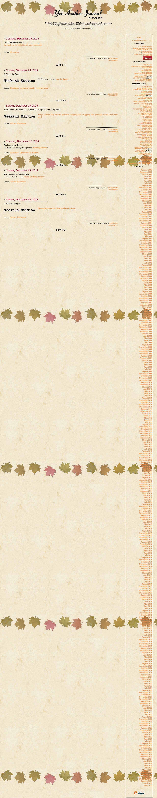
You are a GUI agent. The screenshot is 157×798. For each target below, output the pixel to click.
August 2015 (147, 531)
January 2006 (146, 276)
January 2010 (146, 382)
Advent (13, 123)
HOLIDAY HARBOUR (145, 46)
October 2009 (146, 376)
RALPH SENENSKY (146, 144)
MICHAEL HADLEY (146, 110)
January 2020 (146, 648)
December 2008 (145, 354)
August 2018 (147, 611)
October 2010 (146, 402)
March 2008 (147, 334)
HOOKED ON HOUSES (145, 113)
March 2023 (147, 732)
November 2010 (145, 405)
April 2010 (147, 389)
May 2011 (148, 418)
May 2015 (148, 524)
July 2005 (148, 263)
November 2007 (145, 325)
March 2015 (147, 520)
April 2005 (147, 256)
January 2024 (146, 754)
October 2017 (146, 588)
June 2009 (148, 367)
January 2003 (146, 196)
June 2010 (148, 393)
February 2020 (146, 650)
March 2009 (147, 360)
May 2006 (148, 285)
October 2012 (146, 455)
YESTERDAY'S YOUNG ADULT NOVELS (139, 163)
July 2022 (148, 715)
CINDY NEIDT (148, 69)
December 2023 (145, 752)
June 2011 (148, 420)
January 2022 (146, 701)
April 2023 (147, 735)
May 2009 (148, 365)
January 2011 (146, 409)
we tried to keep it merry (34, 177)
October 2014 (146, 509)
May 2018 (148, 604)
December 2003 (145, 221)
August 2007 (147, 318)
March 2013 (147, 467)
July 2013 (148, 475)
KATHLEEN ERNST (146, 106)
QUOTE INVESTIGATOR (144, 134)
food (37, 88)
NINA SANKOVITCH (146, 143)
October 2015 (146, 535)
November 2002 (145, 192)
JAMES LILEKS (147, 122)
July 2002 (148, 183)
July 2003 (148, 210)
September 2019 (145, 639)
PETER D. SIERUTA (141, 149)
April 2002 (147, 176)
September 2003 (145, 214)
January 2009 (146, 356)
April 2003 (147, 203)
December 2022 (145, 726)
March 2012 (147, 440)
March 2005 (147, 254)
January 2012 (146, 436)
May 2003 (148, 205)
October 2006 (146, 296)
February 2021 (146, 677)
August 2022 (147, 717)
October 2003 (146, 216)
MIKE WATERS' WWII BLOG (143, 81)
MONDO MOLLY (147, 128)
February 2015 (146, 517)
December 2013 (145, 486)
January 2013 (146, 462)
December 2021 (145, 699)
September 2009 (145, 374)
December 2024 (145, 779)
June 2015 (148, 526)
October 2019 (146, 642)
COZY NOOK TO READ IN (144, 49)
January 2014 (146, 489)
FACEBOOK (148, 55)
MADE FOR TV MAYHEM (144, 125)
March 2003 (147, 201)
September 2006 (145, 294)
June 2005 (148, 261)
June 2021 (148, 686)
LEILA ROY (148, 140)
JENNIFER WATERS (140, 76)
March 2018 (147, 599)
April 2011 (147, 416)
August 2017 (147, 584)
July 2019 (148, 635)
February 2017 (146, 571)
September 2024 (145, 772)
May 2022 (148, 710)
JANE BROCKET (140, 95)
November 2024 (145, 777)
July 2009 (148, 369)
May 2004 (148, 232)
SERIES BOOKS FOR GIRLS (143, 147)
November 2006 (145, 298)
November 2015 (145, 537)
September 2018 (145, 613)
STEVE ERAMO (147, 67)
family (32, 88)
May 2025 (148, 785)
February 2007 (146, 305)
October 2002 (146, 190)
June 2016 (148, 553)
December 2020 (145, 673)
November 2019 (145, 644)
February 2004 (146, 225)
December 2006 (145, 300)
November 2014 (145, 511)
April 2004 (147, 230)
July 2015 (148, 529)
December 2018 (145, 619)
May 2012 (148, 444)
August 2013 (147, 478)
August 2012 (147, 451)
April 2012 (147, 442)
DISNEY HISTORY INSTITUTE (143, 101)
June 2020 (148, 659)
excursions (24, 88)
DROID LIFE (148, 104)
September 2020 (145, 666)
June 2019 (148, 633)
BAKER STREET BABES (144, 88)
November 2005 (145, 272)
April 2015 (147, 522)
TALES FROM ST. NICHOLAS (143, 54)
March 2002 (147, 174)
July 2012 (148, 449)
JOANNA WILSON (146, 160)
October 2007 (146, 323)
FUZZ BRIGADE (147, 52)
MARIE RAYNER (147, 135)
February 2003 (146, 199)
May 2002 (148, 179)
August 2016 (147, 557)
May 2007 (148, 312)
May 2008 (148, 338)
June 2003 (148, 207)
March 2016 (147, 546)
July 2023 (148, 741)
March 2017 (147, 573)
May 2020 (148, 657)
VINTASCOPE (148, 157)
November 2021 (145, 697)
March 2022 (147, 706)
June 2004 (148, 234)
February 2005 (146, 252)
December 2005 (145, 274)
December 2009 (145, 380)
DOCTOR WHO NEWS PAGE (143, 103)
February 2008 (146, 331)
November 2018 (145, 617)
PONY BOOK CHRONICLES (143, 132)
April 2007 (147, 309)
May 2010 (148, 391)
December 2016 (145, 566)
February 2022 (146, 704)
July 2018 (148, 608)
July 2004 (148, 236)
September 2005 (145, 267)
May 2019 (148, 630)
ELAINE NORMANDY (145, 70)
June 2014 (148, 500)
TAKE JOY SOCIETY (145, 153)
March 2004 (147, 227)
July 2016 (148, 555)
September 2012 (145, 453)
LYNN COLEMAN (146, 97)
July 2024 (148, 768)
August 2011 (147, 424)
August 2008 (147, 345)
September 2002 (145, 188)
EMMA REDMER (147, 72)
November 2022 (145, 723)
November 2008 (145, 351)
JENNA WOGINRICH (145, 162)
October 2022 (146, 721)
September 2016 (145, 560)
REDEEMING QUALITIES (144, 137)
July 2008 (148, 343)
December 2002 (145, 194)
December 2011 (145, 433)
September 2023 (145, 746)
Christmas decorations (29, 152)
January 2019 (146, 622)
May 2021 (148, 684)
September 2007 (145, 320)
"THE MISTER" (147, 64)
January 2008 (146, 329)
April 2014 (147, 495)
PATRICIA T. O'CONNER (144, 131)
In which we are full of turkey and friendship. (23, 45)
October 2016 (146, 562)
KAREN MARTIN (147, 126)
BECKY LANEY (147, 119)
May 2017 (148, 577)
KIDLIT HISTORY (147, 118)
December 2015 (145, 540)
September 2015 (145, 533)
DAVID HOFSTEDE (146, 112)
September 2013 (145, 480)
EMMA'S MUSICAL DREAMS (143, 73)
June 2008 (148, 340)
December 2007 (145, 327)
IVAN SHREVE (141, 150)
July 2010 (148, 396)
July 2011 (148, 422)
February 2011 (146, 411)
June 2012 (148, 447)
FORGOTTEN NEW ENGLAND (142, 109)
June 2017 (148, 580)
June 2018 (148, 606)
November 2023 (145, 750)
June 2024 (148, 766)
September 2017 (145, 586)
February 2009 (146, 358)
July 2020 (148, 661)
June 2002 (148, 181)
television (44, 88)
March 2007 (147, 307)
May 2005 (148, 258)
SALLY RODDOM (146, 138)
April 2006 (147, 283)
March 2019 (147, 626)
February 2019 (146, 624)
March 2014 (147, 493)
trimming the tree (40, 148)
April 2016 (147, 549)
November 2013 (145, 484)
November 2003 (145, 219)
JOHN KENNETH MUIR (145, 129)
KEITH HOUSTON (146, 115)
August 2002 (147, 185)
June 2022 (148, 712)
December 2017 (145, 593)
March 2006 (147, 281)
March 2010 (147, 387)
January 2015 (146, 515)
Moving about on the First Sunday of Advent (56, 208)
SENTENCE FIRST (146, 146)
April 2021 (147, 681)
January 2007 (146, 303)
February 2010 (146, 385)
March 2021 (147, 679)
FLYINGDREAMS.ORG (139, 41)
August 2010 (147, 398)
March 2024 (147, 759)
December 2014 (145, 513)
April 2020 (147, 655)
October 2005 (146, 269)
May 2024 (148, 763)
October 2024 (146, 774)
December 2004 (145, 247)
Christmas (14, 52)
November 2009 (145, 378)
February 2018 (146, 597)
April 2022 (147, 708)
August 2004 (147, 238)
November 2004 (145, 245)
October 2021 (146, 695)
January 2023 (146, 728)
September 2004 (145, 241)
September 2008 (145, 347)
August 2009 (147, 371)
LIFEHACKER (148, 121)
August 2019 (147, 637)
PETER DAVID (147, 100)
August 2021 (147, 690)
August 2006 (147, 292)
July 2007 (148, 316)
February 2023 (146, 730)
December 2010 (145, 407)
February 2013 (146, 464)
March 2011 (147, 413)
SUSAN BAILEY (147, 87)
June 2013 (148, 473)
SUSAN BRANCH (146, 94)
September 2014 (145, 506)
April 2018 (147, 602)
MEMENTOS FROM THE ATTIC (142, 48)
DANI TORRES (147, 156)
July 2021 (148, 688)
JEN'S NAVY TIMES (146, 79)
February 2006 (146, 278)
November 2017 (145, 591)
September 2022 (145, 719)
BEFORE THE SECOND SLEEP (142, 90)
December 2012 (145, 460)
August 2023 (147, 743)
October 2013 (146, 482)
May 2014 (148, 498)
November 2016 (145, 564)
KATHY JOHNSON (146, 116)
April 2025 (147, 783)
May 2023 (148, 737)
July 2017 (148, 582)
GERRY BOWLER (146, 93)
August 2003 (147, 212)
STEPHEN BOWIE (146, 91)
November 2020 (145, 670)
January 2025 (146, 781)
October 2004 (146, 243)
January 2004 (146, 223)
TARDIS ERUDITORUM (145, 155)
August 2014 (147, 504)
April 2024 (147, 761)
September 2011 (145, 427)
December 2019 (145, 646)
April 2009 (147, 362)
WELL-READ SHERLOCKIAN (143, 159)
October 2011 (146, 429)
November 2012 (145, 458)
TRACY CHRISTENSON (144, 98)
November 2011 (145, 431)
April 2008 (147, 336)
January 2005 (146, 250)
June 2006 (148, 287)
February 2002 (146, 172)
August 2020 (147, 664)
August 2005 (147, 265)
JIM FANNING (148, 107)
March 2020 (147, 653)
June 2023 (148, 739)
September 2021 (145, 692)
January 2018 (146, 595)
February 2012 (146, 438)
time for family (62, 79)
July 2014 (148, 502)
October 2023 (146, 748)
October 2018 (146, 615)
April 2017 (147, 575)
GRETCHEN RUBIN (146, 141)
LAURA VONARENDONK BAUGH (141, 66)
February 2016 (146, 544)
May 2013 (148, 471)
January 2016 (146, 542)
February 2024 (146, 757)
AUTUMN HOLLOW (146, 51)
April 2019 (147, 628)
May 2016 (148, 551)
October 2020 (146, 668)
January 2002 (146, 170)
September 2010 (145, 400)
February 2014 (146, 491)
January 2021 (146, 675)
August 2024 (147, 770)
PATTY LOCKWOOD (145, 124)
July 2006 (148, 289)
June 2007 (148, 314)
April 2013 (147, 469)
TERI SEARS (148, 75)
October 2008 (146, 349)
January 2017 (146, 568)
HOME (139, 38)
